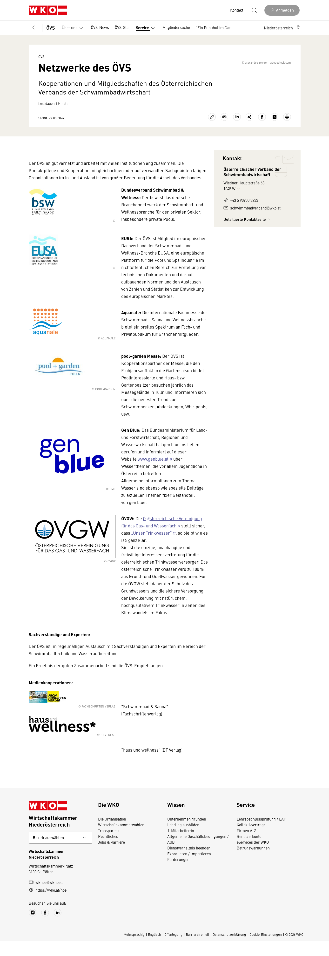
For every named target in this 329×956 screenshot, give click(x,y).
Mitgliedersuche (176, 27)
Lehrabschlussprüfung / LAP (261, 834)
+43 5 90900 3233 (240, 215)
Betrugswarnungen (253, 863)
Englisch (154, 949)
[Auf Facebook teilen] (262, 132)
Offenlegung (173, 949)
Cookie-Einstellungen (265, 949)
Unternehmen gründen (186, 834)
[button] (282, 28)
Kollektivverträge (251, 839)
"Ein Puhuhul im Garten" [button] (220, 28)
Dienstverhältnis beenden (188, 863)
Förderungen (178, 874)
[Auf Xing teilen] (249, 132)
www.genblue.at (153, 474)
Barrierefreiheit (197, 949)
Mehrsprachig (134, 949)
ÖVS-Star (122, 27)
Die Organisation (112, 834)
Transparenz (108, 845)
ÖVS (50, 27)
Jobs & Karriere (111, 857)
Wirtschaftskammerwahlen (121, 839)
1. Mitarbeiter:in (180, 845)
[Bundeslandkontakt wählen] (60, 853)
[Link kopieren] (212, 132)
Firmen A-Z (246, 845)
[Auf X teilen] (274, 132)
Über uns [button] (73, 28)
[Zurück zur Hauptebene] (33, 28)
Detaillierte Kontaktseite (247, 234)
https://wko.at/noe (48, 905)
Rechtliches (108, 851)
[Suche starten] (254, 10)
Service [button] (146, 28)
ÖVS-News (100, 27)
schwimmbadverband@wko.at (252, 223)
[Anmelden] (282, 10)
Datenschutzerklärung (229, 949)
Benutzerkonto (249, 851)
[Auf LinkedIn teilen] (237, 132)
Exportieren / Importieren (189, 868)
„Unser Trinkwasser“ (151, 548)
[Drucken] (287, 132)
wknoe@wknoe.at (47, 897)
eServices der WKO (253, 857)
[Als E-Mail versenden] (224, 132)
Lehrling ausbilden (183, 839)
